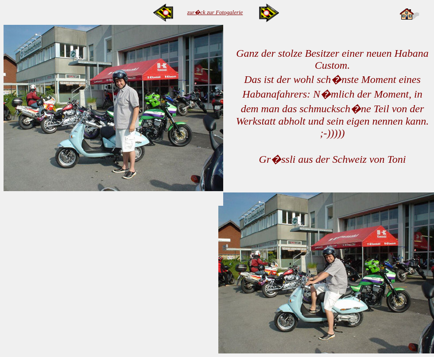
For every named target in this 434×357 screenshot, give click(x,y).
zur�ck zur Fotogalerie (215, 12)
